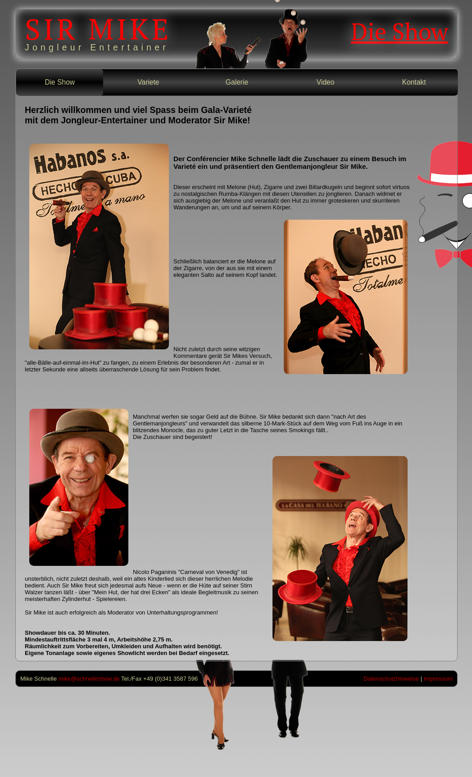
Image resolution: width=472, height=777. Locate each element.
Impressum (438, 678)
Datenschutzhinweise (391, 678)
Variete (148, 82)
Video (326, 82)
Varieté (184, 166)
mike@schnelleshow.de (89, 678)
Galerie (237, 82)
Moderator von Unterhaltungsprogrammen (162, 612)
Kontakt (414, 82)
